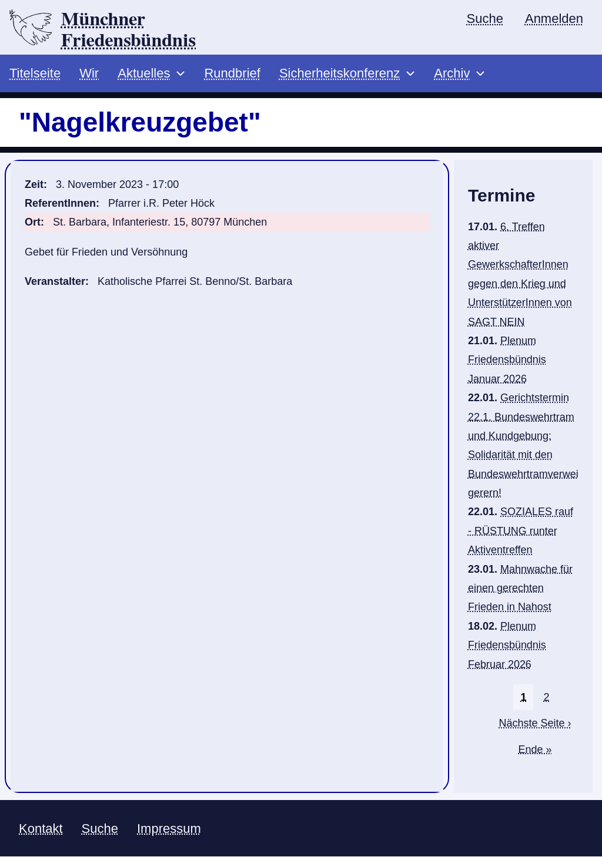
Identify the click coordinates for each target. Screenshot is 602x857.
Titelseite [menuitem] (35, 73)
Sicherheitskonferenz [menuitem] (339, 73)
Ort (33, 222)
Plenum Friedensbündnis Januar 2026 (507, 360)
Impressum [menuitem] (169, 828)
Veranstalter (55, 282)
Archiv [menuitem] (452, 73)
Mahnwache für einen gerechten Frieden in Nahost (520, 588)
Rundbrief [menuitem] (232, 73)
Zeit (34, 184)
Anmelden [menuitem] (554, 18)
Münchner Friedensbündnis (128, 30)
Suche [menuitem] (485, 18)
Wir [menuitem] (89, 73)
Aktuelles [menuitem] (144, 73)
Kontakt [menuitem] (41, 828)
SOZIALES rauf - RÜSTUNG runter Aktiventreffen (520, 531)
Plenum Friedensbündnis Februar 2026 (507, 645)
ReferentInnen (60, 204)
